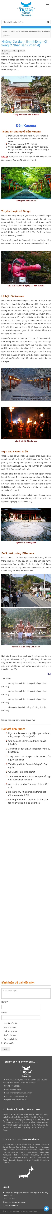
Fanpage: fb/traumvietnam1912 (15, 1100)
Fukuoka (45, 1158)
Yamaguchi (7, 1158)
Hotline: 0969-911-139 (12, 1089)
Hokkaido (6, 1144)
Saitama (25, 1147)
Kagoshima (44, 1160)
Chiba (32, 1147)
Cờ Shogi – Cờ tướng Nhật (21, 772)
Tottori (16, 1155)
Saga (5, 1160)
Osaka (34, 1152)
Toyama (12, 1150)
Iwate (19, 1144)
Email (4, 1012)
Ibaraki (5, 1147)
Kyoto (28, 1152)
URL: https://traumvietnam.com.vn (16, 1096)
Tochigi (11, 1147)
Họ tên (4, 1002)
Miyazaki (35, 1160)
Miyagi (24, 1144)
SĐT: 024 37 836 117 (12, 1086)
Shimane (24, 1155)
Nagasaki (11, 1160)
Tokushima (17, 1158)
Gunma (18, 1147)
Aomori (13, 1144)
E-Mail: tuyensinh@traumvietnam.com (18, 1093)
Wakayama (7, 1155)
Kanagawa (45, 1147)
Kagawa (25, 1158)
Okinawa (6, 1163)
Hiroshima (45, 1155)
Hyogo (41, 1152)
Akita (29, 1144)
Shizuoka (6, 1152)
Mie (17, 1152)
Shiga (23, 1152)
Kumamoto (21, 1160)
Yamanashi (33, 1150)
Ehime (32, 1158)
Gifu (47, 1150)
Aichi (13, 1152)
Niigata (5, 1150)
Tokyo (37, 1147)
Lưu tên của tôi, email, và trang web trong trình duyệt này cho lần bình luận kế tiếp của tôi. (11, 1033)
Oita (28, 1160)
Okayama (34, 1155)
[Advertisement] (26, 890)
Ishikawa (19, 1150)
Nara (47, 1152)
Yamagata (36, 1144)
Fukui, (26, 1150)
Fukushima (45, 1144)
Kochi (38, 1158)
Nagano (42, 1150)
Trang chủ (6, 31)
